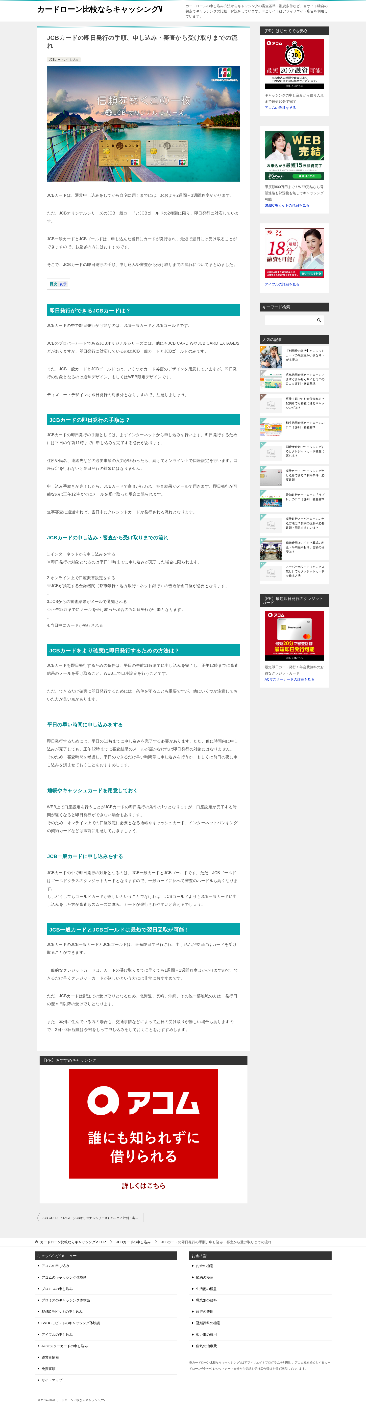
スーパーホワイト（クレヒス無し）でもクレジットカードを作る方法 (305, 571)
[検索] (294, 320)
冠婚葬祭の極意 (208, 1323)
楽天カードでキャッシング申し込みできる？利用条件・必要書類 (305, 475)
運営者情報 (50, 1357)
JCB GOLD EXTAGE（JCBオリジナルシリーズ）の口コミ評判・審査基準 (93, 1218)
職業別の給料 (206, 1300)
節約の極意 (204, 1277)
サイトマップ (52, 1380)
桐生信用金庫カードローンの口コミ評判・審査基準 (305, 425)
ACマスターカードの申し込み (65, 1346)
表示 (63, 284)
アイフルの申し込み (57, 1335)
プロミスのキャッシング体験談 (66, 1300)
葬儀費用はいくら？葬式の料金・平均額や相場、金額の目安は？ (305, 547)
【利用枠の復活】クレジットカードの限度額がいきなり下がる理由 (305, 355)
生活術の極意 (206, 1289)
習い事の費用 (206, 1335)
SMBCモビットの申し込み (62, 1312)
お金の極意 (204, 1266)
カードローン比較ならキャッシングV (100, 8)
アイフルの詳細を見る (282, 284)
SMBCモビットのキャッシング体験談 (71, 1323)
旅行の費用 (204, 1312)
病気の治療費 (206, 1346)
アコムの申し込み (55, 1266)
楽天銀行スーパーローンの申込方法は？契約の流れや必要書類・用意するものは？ (305, 523)
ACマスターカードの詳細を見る (290, 679)
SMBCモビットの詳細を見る (287, 205)
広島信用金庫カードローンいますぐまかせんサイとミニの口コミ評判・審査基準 (305, 379)
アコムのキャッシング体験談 (64, 1277)
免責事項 (48, 1369)
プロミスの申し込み (57, 1289)
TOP (73, 1242)
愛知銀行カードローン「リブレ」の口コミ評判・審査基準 (305, 497)
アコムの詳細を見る (280, 108)
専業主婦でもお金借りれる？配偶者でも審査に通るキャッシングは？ (305, 403)
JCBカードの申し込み (64, 59)
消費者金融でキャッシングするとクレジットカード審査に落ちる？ (305, 451)
